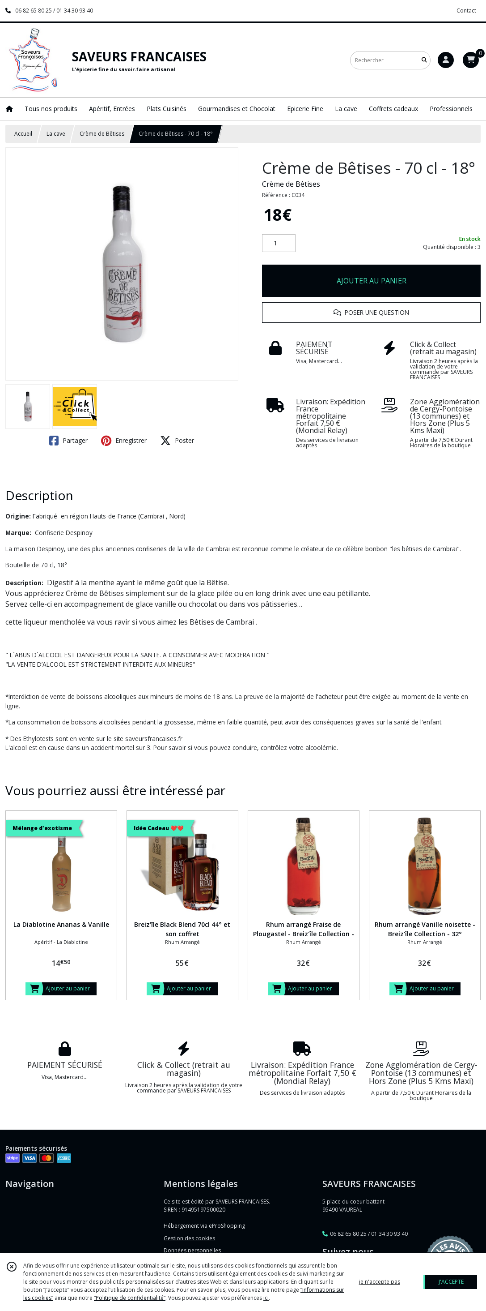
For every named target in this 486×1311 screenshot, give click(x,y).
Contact (466, 10)
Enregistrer (124, 440)
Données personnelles (192, 1250)
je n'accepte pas (379, 1281)
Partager (68, 440)
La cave (55, 133)
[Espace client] (446, 60)
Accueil (23, 133)
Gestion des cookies (189, 1238)
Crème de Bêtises (102, 133)
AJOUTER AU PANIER (371, 281)
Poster (177, 440)
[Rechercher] (424, 60)
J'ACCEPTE (451, 1281)
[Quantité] (279, 243)
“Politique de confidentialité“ (129, 1298)
